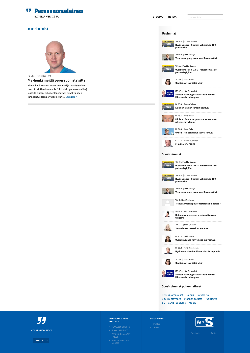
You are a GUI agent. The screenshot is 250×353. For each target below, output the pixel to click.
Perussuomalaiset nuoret (121, 341)
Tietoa (172, 16)
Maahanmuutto (193, 298)
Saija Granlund (190, 225)
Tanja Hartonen (190, 212)
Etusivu (158, 16)
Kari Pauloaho (188, 200)
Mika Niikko (189, 116)
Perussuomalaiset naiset (121, 335)
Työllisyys (211, 298)
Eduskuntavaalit (171, 298)
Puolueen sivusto (121, 327)
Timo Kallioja (189, 55)
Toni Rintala (41, 76)
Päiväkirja (203, 295)
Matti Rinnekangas (191, 248)
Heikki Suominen (191, 141)
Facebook (195, 333)
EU (163, 302)
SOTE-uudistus (177, 302)
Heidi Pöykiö (189, 236)
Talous (190, 295)
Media (192, 302)
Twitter (214, 333)
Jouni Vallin (188, 129)
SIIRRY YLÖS (39, 340)
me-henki (38, 28)
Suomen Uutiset (120, 330)
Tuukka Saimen (190, 42)
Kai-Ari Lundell (191, 91)
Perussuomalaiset (172, 295)
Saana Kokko (188, 80)
